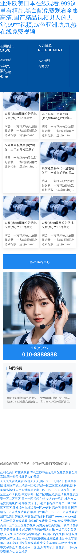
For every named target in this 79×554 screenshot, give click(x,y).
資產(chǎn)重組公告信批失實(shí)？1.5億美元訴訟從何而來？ (21, 225)
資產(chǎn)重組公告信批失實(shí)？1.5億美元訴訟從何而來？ (58, 225)
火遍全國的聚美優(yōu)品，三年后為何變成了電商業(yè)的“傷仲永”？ (21, 147)
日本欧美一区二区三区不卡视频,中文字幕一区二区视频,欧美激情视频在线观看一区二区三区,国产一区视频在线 (39, 494)
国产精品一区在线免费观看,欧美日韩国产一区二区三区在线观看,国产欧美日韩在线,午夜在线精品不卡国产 (39, 512)
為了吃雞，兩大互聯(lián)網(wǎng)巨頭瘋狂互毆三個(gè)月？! (57, 116)
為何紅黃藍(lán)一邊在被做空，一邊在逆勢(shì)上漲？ (58, 171)
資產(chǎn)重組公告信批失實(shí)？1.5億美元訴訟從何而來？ (21, 116)
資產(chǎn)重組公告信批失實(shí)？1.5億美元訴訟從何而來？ (22, 401)
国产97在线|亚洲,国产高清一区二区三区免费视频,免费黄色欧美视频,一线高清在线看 (39, 525)
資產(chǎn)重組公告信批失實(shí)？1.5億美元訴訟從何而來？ (56, 401)
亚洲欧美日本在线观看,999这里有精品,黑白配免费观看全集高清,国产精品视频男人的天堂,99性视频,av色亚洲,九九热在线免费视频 (39, 17)
